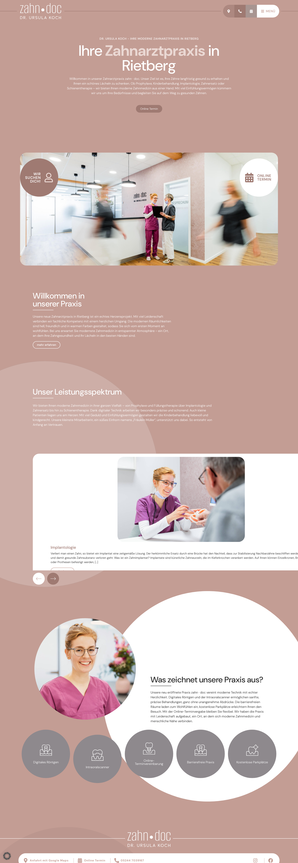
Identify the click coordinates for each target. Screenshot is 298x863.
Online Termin (149, 113)
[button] (7, 856)
